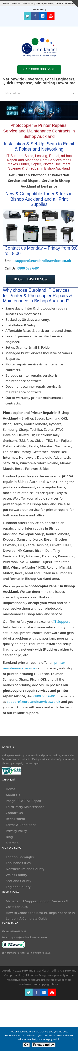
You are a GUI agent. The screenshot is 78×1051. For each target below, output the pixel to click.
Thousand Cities (18, 863)
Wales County (16, 875)
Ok (26, 1044)
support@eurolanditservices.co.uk (43, 260)
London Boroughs (20, 857)
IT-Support (61, 621)
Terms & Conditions (65, 4)
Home (6, 4)
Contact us (28, 4)
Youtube (51, 16)
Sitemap (12, 842)
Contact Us (14, 812)
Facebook (35, 16)
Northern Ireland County (25, 869)
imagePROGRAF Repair (23, 800)
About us (16, 4)
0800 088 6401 (28, 268)
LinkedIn (43, 16)
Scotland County (18, 881)
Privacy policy (43, 1044)
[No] (73, 1039)
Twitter (27, 16)
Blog (9, 836)
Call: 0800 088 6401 (39, 69)
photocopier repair (12, 763)
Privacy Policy (16, 830)
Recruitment (15, 818)
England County (18, 887)
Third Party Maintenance (25, 806)
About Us (13, 795)
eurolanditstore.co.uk (38, 952)
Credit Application (44, 4)
